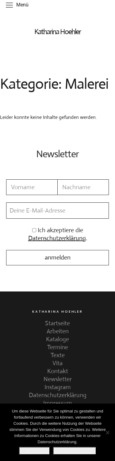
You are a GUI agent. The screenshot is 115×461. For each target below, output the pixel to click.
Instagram (57, 387)
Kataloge (57, 339)
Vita (57, 363)
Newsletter (58, 379)
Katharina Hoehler (57, 32)
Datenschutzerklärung (57, 395)
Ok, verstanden (34, 450)
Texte (58, 355)
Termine (57, 347)
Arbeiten (58, 331)
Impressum (57, 403)
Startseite (57, 323)
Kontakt (57, 371)
